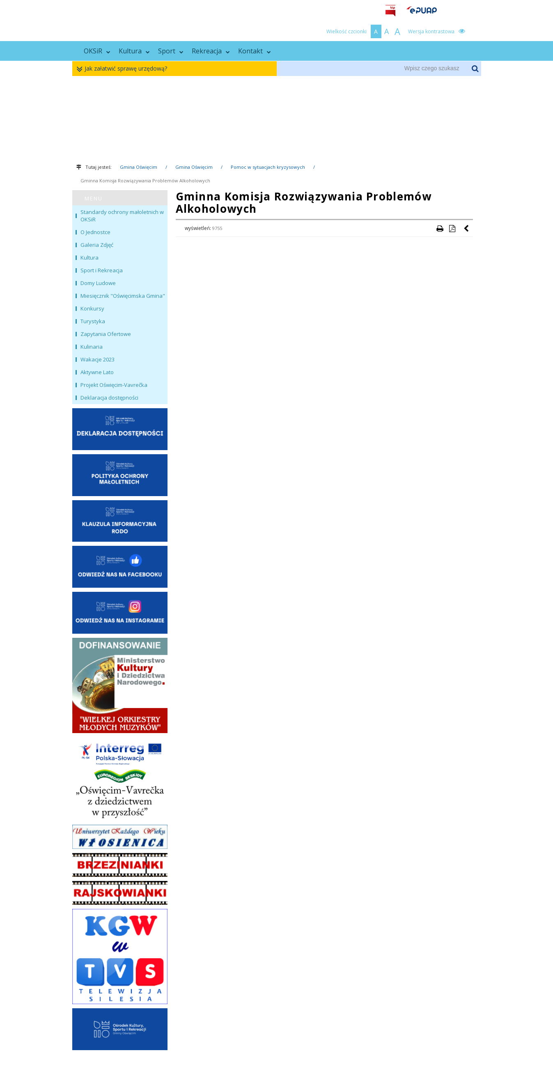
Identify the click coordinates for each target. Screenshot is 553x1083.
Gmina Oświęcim (138, 167)
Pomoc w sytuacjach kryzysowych (268, 167)
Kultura (134, 50)
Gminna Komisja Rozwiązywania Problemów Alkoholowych (145, 180)
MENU (94, 198)
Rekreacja (211, 50)
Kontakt (254, 50)
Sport (171, 50)
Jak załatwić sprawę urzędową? (123, 69)
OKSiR (97, 50)
